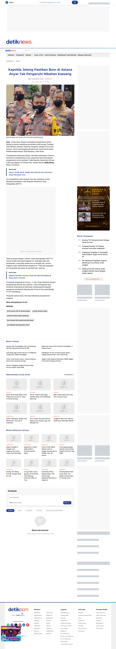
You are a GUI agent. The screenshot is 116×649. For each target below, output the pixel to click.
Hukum (48, 50)
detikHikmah (49, 631)
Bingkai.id (63, 631)
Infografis (88, 50)
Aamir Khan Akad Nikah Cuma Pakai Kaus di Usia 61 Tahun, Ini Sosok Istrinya (16, 396)
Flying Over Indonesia (67, 636)
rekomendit (64, 641)
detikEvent (64, 620)
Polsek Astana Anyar (14, 151)
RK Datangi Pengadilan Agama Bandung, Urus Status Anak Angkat (94, 262)
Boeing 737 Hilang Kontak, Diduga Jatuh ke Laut (13, 473)
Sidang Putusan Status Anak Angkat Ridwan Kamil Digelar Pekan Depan (93, 271)
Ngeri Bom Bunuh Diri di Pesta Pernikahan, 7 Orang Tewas (57, 347)
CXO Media (99, 628)
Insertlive (98, 620)
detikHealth (49, 618)
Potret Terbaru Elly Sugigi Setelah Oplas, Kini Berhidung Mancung (40, 396)
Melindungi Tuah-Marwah (67, 55)
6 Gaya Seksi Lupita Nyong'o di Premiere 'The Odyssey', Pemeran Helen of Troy (31, 476)
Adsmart (11, 55)
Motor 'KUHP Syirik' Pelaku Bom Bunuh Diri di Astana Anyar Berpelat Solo (30, 173)
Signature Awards (66, 623)
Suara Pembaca (50, 55)
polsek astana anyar (40, 311)
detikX (55, 50)
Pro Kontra (79, 50)
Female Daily (100, 625)
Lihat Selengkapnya (93, 226)
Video (100, 50)
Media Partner (82, 623)
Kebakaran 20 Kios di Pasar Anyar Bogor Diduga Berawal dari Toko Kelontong (56, 353)
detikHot (36, 623)
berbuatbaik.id (65, 612)
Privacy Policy (82, 628)
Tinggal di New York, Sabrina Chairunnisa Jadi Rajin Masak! (63, 419)
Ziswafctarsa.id (65, 633)
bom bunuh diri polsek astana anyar (20, 320)
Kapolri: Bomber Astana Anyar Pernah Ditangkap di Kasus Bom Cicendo (30, 276)
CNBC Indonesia (101, 615)
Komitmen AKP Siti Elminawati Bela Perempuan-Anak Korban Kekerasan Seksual (99, 215)
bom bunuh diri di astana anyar (18, 311)
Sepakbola (37, 628)
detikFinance (38, 618)
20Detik (48, 625)
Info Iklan (81, 625)
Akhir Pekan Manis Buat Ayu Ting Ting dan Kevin (63, 395)
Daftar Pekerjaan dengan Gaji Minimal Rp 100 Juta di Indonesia (16, 420)
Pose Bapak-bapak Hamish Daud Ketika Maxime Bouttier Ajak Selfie (66, 450)
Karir (79, 618)
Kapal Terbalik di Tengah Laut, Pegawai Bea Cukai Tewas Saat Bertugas (13, 450)
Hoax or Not (38, 55)
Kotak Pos (81, 620)
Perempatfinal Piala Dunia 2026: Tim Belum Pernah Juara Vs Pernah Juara (66, 475)
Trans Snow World (66, 625)
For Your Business (66, 638)
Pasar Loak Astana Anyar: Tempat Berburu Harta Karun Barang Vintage (21, 360)
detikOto (36, 631)
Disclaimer (81, 631)
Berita (19, 50)
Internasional (39, 50)
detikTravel (49, 612)
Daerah (29, 55)
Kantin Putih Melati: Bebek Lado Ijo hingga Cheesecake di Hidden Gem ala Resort (49, 451)
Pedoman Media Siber (85, 615)
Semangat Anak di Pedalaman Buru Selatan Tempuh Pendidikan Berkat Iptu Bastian (100, 204)
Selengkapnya (69, 374)
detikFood (49, 615)
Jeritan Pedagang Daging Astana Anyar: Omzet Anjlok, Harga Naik (20, 366)
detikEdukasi (38, 615)
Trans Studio (64, 628)
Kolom (61, 50)
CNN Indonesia (100, 612)
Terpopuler (20, 55)
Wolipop (48, 620)
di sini (24, 302)
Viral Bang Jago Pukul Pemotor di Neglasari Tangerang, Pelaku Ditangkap (21, 353)
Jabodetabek (28, 50)
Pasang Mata (64, 615)
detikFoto (49, 628)
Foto (95, 50)
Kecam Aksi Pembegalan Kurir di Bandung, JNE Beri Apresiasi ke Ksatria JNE (21, 347)
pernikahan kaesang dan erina (18, 324)
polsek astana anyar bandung (18, 315)
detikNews (10, 61)
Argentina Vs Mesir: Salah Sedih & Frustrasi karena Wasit (30, 450)
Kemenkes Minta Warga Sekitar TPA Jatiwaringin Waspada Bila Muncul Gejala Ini (49, 476)
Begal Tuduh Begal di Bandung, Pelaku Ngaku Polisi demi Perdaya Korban (57, 360)
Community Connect (67, 644)
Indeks (106, 50)
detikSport (37, 625)
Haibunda (99, 618)
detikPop (49, 633)
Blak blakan (69, 50)
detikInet (36, 620)
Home (13, 50)
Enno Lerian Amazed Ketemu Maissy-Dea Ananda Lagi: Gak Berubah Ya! (40, 420)
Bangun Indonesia (84, 55)
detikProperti (38, 633)
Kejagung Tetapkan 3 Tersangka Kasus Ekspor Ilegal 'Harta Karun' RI (95, 254)
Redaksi (80, 612)
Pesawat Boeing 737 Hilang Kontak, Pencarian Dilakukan (93, 247)
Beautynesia (99, 623)
